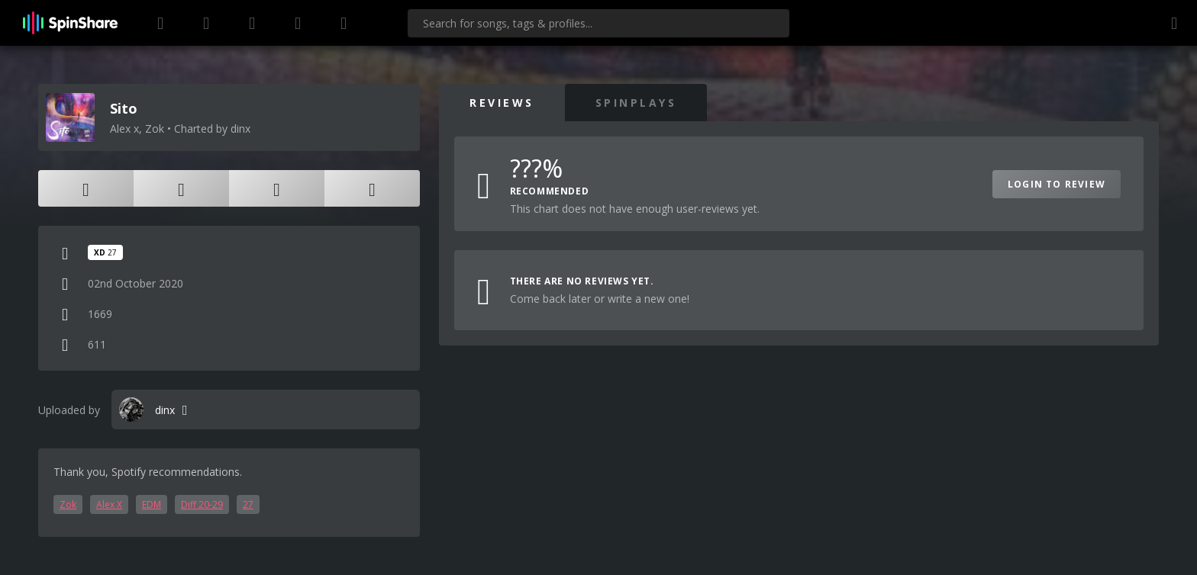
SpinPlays (636, 102)
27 (248, 504)
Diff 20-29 (202, 504)
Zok (68, 504)
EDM (151, 504)
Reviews (501, 102)
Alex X (109, 504)
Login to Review (1056, 184)
